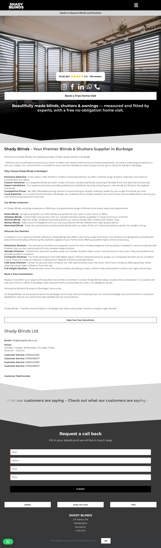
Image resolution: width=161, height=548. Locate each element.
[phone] (97, 87)
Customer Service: (14, 354)
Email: (7, 340)
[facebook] (72, 87)
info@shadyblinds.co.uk (24, 340)
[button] (80, 76)
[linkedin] (81, 87)
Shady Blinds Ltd (21, 331)
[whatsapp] (89, 87)
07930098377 (32, 358)
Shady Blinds (16, 149)
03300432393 (32, 354)
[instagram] (64, 87)
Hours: (7, 344)
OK (105, 541)
